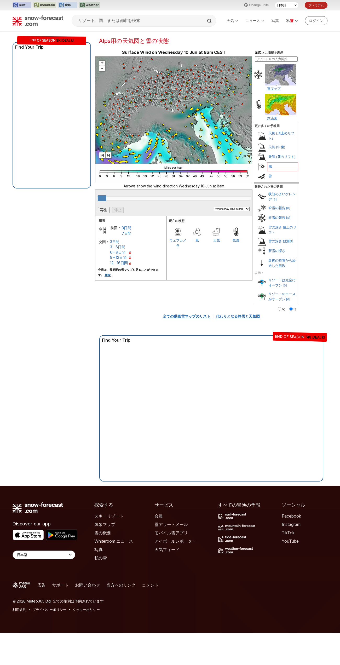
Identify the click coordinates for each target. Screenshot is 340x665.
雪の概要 (102, 532)
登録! (108, 275)
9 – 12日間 (118, 257)
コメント (150, 585)
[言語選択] (286, 5)
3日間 (126, 228)
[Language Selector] (44, 555)
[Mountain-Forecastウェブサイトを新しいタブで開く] (44, 5)
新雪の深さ (276, 251)
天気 (232, 20)
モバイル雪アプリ (171, 532)
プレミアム (316, 5)
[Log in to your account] (316, 20)
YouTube (290, 541)
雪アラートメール (171, 524)
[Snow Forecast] (38, 20)
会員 (158, 516)
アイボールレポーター (175, 541)
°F (294, 309)
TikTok (288, 532)
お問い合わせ (87, 585)
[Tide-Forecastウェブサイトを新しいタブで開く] (67, 5)
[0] (288, 208)
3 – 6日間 (117, 247)
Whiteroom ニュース (113, 541)
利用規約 (19, 609)
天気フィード (167, 549)
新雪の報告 (276, 218)
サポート (60, 585)
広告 (41, 585)
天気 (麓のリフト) (281, 157)
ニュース (254, 20)
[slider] (102, 198)
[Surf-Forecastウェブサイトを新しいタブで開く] (22, 5)
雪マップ (274, 88)
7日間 (126, 233)
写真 (275, 20)
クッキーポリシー (86, 609)
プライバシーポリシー (49, 609)
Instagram (291, 524)
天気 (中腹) (276, 147)
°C (283, 309)
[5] (288, 218)
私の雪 (100, 557)
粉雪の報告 (276, 208)
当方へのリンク (121, 585)
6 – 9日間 (117, 252)
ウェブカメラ (177, 243)
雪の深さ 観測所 (280, 241)
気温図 (272, 118)
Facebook (291, 516)
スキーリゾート (109, 516)
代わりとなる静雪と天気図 (238, 316)
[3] (274, 199)
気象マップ (104, 524)
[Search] (210, 21)
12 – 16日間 (119, 263)
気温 (236, 240)
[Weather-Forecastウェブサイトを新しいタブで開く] (89, 5)
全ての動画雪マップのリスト (186, 316)
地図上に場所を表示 (269, 53)
